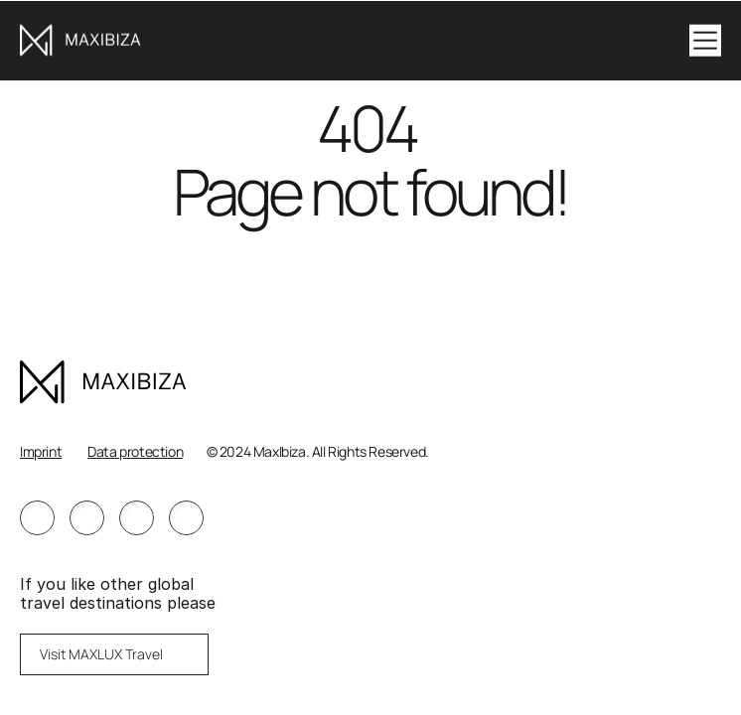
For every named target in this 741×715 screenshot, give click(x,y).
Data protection (135, 451)
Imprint (41, 451)
